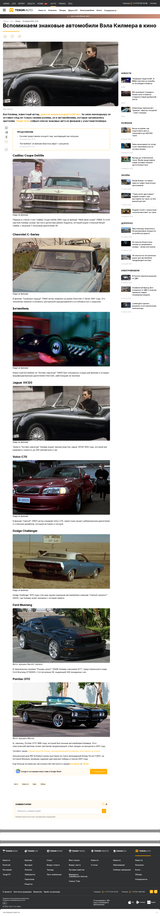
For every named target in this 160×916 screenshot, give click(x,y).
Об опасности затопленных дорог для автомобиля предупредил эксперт (144, 257)
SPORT (21, 3)
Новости (42, 10)
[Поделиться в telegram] (6, 132)
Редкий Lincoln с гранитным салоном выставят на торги (144, 211)
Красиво (28, 860)
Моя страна (74, 860)
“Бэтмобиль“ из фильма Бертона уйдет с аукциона (44, 143)
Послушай (7, 870)
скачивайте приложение (101, 903)
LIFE (14, 3)
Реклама (153, 3)
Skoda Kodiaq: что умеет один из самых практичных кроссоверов (144, 183)
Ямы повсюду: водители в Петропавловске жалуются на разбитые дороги (144, 231)
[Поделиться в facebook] (6, 137)
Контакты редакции (23, 892)
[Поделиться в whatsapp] (6, 128)
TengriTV (7, 875)
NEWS (6, 3)
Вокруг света (75, 865)
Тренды (50, 870)
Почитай (6, 865)
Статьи (94, 865)
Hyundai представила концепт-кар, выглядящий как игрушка (48, 136)
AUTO (53, 3)
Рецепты (28, 884)
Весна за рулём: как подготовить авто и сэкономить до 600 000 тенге (142, 132)
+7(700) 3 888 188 (138, 892)
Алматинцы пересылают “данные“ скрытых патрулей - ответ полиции (144, 110)
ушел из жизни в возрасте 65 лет (60, 114)
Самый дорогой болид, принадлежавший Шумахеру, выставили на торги (63, 751)
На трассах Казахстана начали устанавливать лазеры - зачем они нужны (143, 244)
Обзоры (62, 10)
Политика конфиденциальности (14, 900)
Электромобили (87, 10)
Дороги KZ (72, 10)
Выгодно (28, 865)
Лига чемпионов (54, 875)
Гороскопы (29, 879)
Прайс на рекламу (52, 892)
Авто (16, 784)
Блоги (99, 10)
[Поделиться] (19, 36)
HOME (40, 3)
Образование (119, 865)
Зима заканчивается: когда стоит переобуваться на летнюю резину (144, 146)
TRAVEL (62, 3)
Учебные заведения (122, 870)
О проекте (7, 892)
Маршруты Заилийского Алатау (78, 875)
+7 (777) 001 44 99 (111, 892)
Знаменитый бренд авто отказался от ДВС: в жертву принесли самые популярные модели (144, 291)
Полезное (52, 10)
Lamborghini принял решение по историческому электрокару (144, 305)
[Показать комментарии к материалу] (6, 149)
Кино (34, 784)
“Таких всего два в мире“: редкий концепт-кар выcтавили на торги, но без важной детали (144, 197)
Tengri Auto (23, 121)
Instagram (75, 764)
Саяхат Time (74, 881)
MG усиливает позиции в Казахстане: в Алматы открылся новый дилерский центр (144, 95)
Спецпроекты (111, 10)
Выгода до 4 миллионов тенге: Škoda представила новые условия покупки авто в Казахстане (143, 161)
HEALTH (31, 3)
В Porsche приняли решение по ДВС (144, 277)
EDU (70, 3)
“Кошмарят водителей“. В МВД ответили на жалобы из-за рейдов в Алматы (143, 81)
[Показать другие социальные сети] (6, 142)
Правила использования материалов (16, 898)
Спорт (49, 860)
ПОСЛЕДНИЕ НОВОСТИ (11, 912)
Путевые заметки (76, 870)
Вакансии (37, 892)
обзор (43, 784)
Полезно (28, 870)
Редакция (135, 3)
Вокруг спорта (53, 865)
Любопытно (30, 875)
